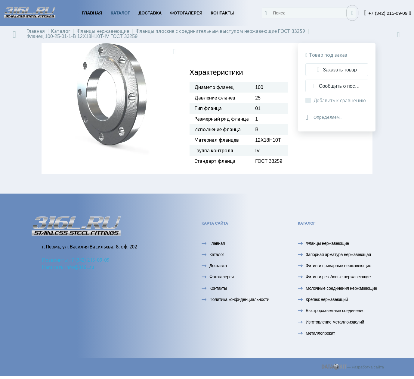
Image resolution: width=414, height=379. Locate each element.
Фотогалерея (186, 13)
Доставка (150, 13)
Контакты (222, 13)
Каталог (120, 13)
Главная (92, 13)
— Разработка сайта (353, 367)
